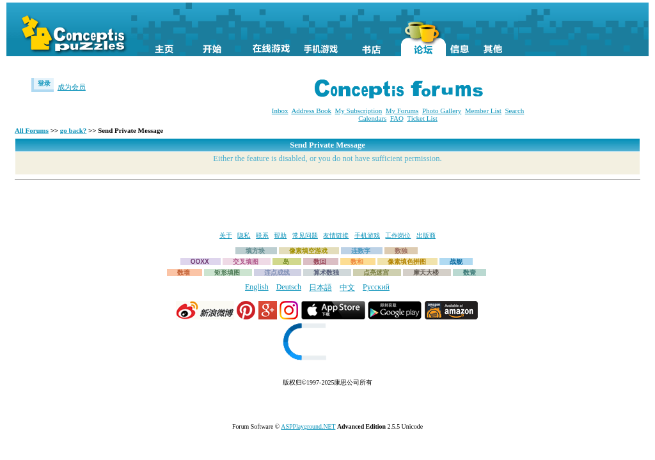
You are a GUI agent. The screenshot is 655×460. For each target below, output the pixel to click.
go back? (73, 130)
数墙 (183, 272)
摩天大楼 (426, 272)
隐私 (243, 235)
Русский (376, 286)
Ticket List (422, 118)
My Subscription (359, 110)
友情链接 (336, 235)
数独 (401, 250)
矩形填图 (227, 272)
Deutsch (288, 286)
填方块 (255, 250)
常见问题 (305, 235)
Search (514, 110)
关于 (225, 235)
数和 (357, 261)
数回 (319, 261)
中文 (347, 287)
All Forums (32, 130)
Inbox (280, 110)
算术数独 (326, 272)
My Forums (402, 110)
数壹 (469, 272)
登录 (44, 83)
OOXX (200, 261)
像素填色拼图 (407, 261)
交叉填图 (245, 261)
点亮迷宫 (376, 272)
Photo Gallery (441, 110)
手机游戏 (367, 235)
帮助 (280, 235)
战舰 (456, 261)
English (257, 286)
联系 (262, 235)
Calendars (372, 118)
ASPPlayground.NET (308, 426)
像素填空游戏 (308, 250)
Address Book (311, 110)
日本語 (320, 287)
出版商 (426, 235)
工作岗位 (398, 235)
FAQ (397, 118)
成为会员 (72, 87)
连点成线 (277, 272)
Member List (483, 110)
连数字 (360, 250)
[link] (327, 343)
